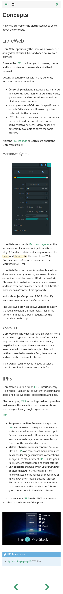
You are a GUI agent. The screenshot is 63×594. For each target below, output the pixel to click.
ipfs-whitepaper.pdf (19, 561)
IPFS (19, 63)
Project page (20, 141)
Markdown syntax (39, 244)
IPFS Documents (14, 554)
